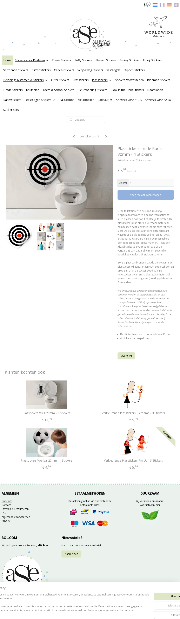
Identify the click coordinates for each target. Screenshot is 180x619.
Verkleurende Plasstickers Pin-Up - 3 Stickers (133, 460)
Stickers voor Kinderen (32, 60)
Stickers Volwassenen (129, 80)
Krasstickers (81, 80)
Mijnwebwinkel (139, 611)
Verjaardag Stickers (90, 70)
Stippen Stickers (134, 70)
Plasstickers (102, 80)
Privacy (6, 521)
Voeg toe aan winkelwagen (145, 195)
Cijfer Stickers (60, 80)
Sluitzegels (113, 70)
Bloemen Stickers (158, 80)
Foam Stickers (61, 60)
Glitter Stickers (41, 70)
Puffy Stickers (83, 60)
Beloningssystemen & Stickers (25, 80)
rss (87, 611)
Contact (6, 505)
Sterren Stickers (106, 60)
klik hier (155, 505)
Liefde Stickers (13, 90)
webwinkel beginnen (102, 611)
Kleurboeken (86, 100)
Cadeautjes (105, 100)
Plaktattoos (66, 100)
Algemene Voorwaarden (16, 517)
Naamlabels (155, 90)
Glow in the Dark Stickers (127, 90)
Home (7, 60)
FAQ (4, 513)
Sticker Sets (11, 110)
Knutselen (32, 90)
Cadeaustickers (64, 70)
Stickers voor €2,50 (158, 100)
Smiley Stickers (130, 60)
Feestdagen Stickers (40, 100)
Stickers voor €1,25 (129, 100)
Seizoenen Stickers (15, 70)
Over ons (7, 501)
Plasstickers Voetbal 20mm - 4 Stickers (46, 460)
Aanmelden (71, 554)
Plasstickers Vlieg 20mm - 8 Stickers (46, 413)
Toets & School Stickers (58, 90)
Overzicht (126, 356)
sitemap (78, 611)
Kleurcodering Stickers (92, 90)
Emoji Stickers (152, 60)
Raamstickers (12, 100)
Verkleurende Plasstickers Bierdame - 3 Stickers (133, 413)
